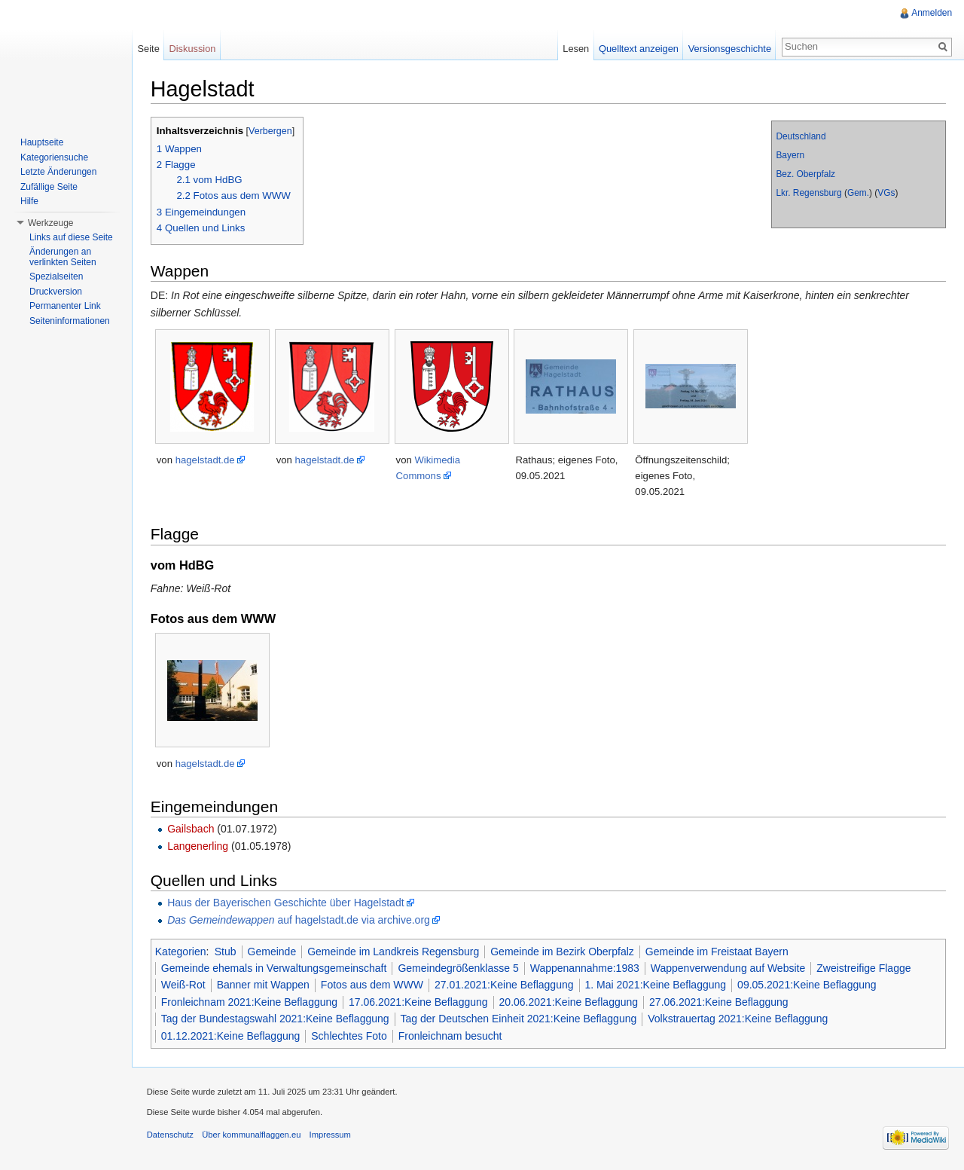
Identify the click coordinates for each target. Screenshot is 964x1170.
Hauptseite (41, 142)
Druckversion (55, 291)
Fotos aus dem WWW (373, 985)
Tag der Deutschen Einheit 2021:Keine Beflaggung (519, 1019)
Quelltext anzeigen (639, 48)
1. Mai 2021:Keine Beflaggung (657, 985)
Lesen (576, 48)
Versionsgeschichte (729, 48)
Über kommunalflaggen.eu (252, 1135)
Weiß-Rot (184, 985)
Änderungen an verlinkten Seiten (62, 256)
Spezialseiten (56, 276)
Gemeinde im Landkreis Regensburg (394, 951)
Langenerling (198, 846)
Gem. (858, 193)
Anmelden (931, 13)
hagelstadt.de (206, 460)
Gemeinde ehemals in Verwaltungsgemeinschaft (275, 968)
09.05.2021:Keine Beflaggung (807, 985)
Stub (226, 951)
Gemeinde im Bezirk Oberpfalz (563, 951)
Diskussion (192, 48)
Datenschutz (171, 1135)
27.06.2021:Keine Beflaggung (719, 1002)
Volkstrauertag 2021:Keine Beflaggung (738, 1019)
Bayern (790, 155)
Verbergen (271, 131)
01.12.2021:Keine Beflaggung (231, 1036)
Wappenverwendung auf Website (728, 968)
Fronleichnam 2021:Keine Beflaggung (250, 1002)
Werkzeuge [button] (50, 223)
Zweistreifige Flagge (864, 968)
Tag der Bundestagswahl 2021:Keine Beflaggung (276, 1019)
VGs (886, 193)
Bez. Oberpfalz (805, 174)
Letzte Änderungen (58, 171)
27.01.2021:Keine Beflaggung (505, 985)
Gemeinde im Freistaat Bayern (717, 951)
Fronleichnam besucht (451, 1036)
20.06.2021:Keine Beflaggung (569, 1002)
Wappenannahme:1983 (585, 968)
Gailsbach (191, 829)
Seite (149, 48)
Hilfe (29, 201)
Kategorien (181, 951)
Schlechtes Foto (350, 1036)
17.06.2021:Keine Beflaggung (419, 1002)
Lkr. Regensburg (808, 193)
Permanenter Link (65, 306)
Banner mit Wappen (264, 985)
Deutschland (800, 136)
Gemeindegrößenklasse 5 (459, 968)
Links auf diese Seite (71, 237)
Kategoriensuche (54, 157)
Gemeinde (273, 951)
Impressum (331, 1135)
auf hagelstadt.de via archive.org (299, 920)
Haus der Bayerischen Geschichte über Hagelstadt (286, 903)
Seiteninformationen (69, 321)
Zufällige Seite (49, 187)
